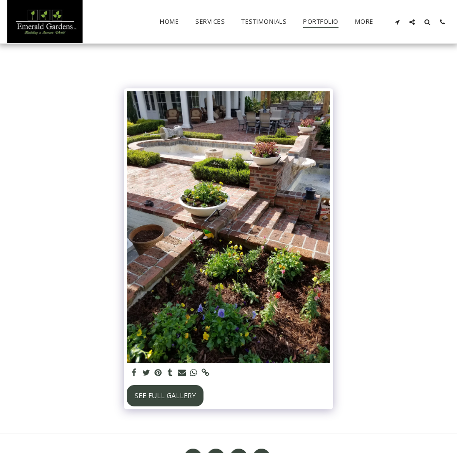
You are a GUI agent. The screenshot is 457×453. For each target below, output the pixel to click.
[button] (397, 21)
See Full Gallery (165, 395)
